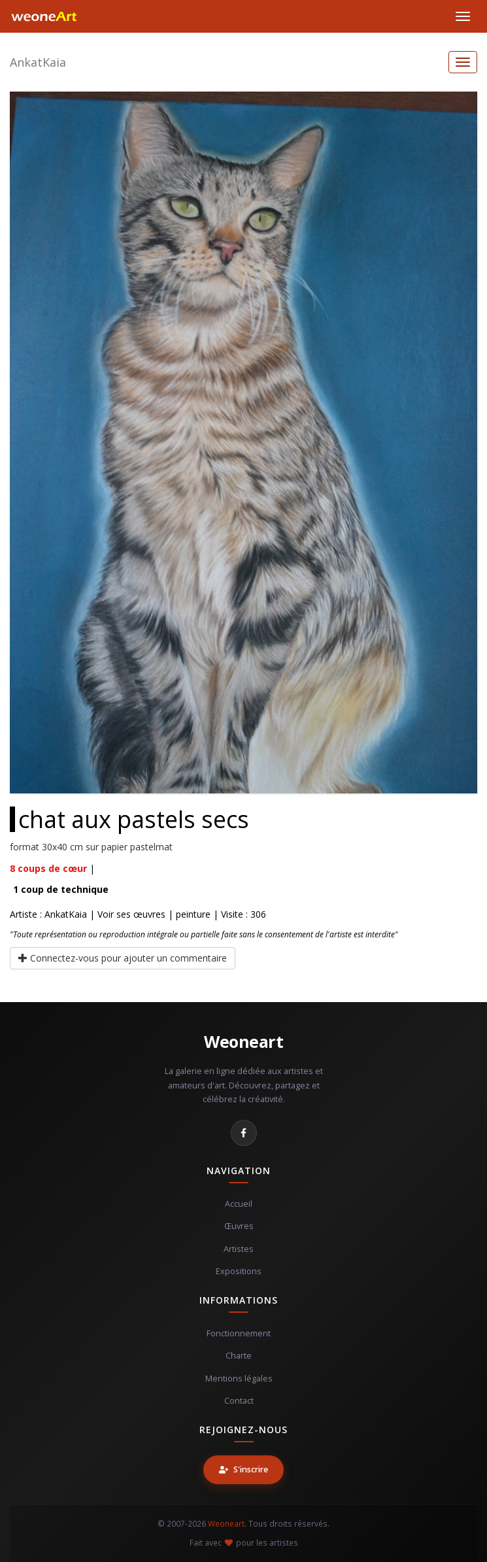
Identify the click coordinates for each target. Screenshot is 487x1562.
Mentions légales (239, 1378)
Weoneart (243, 1041)
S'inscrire (243, 1469)
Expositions (238, 1271)
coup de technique (61, 889)
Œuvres (239, 1226)
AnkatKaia (38, 62)
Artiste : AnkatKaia (48, 914)
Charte (239, 1355)
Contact (239, 1400)
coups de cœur (48, 868)
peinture (193, 914)
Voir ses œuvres (131, 914)
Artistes (239, 1249)
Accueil (238, 1203)
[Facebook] (244, 1133)
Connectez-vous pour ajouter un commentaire (122, 958)
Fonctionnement (239, 1333)
